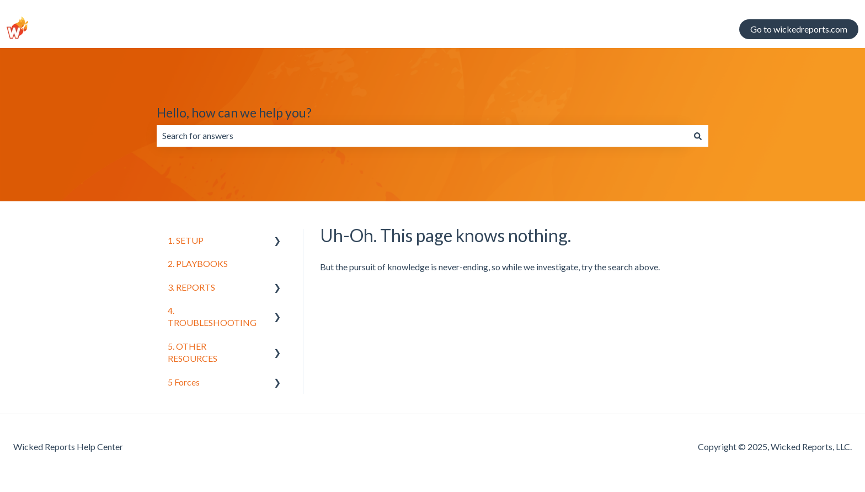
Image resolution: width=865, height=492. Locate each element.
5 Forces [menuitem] (184, 382)
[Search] (697, 135)
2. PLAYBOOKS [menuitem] (198, 263)
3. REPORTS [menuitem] (191, 287)
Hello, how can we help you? (234, 112)
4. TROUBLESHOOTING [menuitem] (212, 316)
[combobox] (422, 135)
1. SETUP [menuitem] (186, 240)
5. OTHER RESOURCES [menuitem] (192, 352)
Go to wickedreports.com (798, 29)
